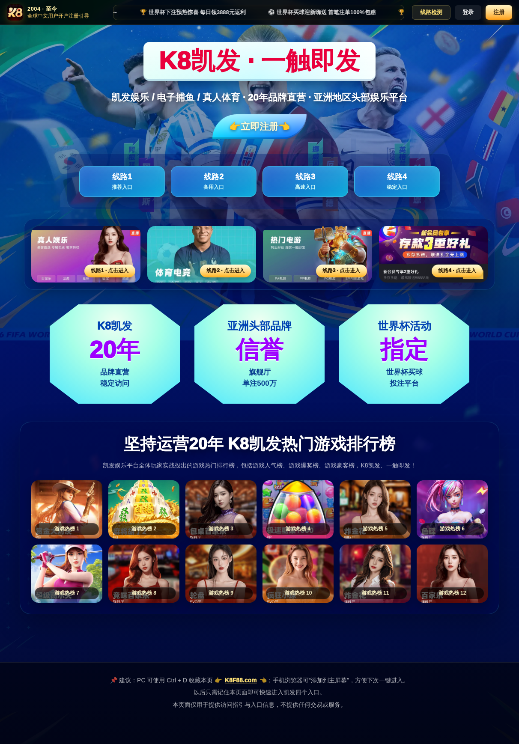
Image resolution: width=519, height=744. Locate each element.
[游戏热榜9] (221, 574)
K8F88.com (241, 680)
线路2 (214, 182)
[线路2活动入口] (202, 254)
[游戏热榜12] (452, 574)
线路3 (305, 182)
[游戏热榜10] (298, 574)
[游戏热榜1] (66, 509)
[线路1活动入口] (85, 254)
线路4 (397, 182)
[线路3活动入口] (317, 254)
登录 (468, 12)
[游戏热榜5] (375, 509)
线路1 (122, 182)
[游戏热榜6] (452, 509)
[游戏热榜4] (298, 509)
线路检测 (431, 12)
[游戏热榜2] (143, 509)
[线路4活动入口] (433, 254)
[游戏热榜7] (66, 574)
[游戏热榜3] (221, 509)
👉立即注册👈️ (259, 126)
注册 (498, 12)
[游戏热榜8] (143, 574)
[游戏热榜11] (375, 574)
